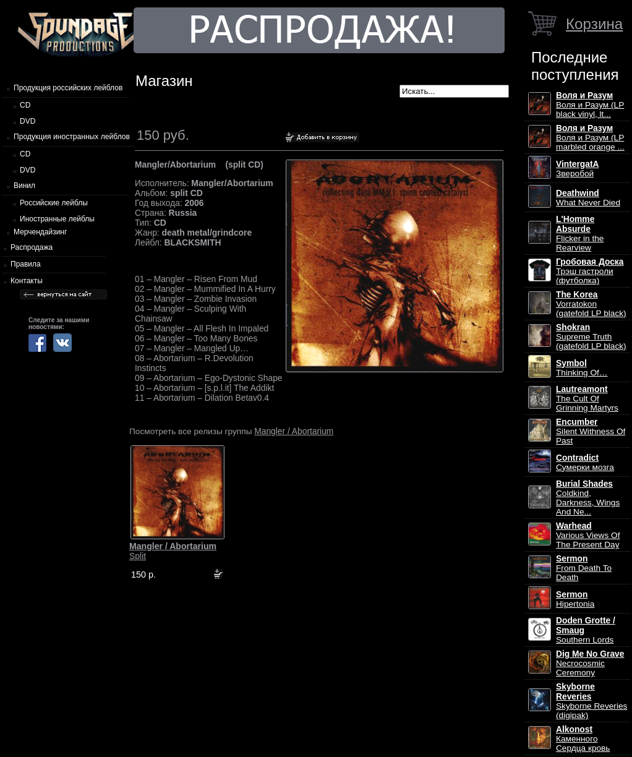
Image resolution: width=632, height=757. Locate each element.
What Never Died (588, 198)
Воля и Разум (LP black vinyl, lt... (590, 105)
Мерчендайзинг (40, 232)
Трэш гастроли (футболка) (589, 271)
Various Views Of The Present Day (588, 535)
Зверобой (577, 169)
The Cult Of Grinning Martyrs (587, 399)
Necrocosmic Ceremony (590, 663)
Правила (26, 264)
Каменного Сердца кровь (583, 739)
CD (25, 105)
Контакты (27, 280)
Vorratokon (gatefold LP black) (591, 304)
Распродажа (32, 247)
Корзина (594, 23)
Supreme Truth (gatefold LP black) (591, 337)
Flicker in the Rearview (580, 233)
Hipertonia (575, 599)
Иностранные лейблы (57, 219)
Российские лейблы (54, 203)
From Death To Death (584, 568)
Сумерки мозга (585, 462)
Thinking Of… (582, 368)
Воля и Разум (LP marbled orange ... (590, 138)
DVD (27, 121)
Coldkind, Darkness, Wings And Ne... (588, 497)
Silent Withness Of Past (590, 431)
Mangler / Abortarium (293, 431)
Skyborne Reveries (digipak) (591, 701)
